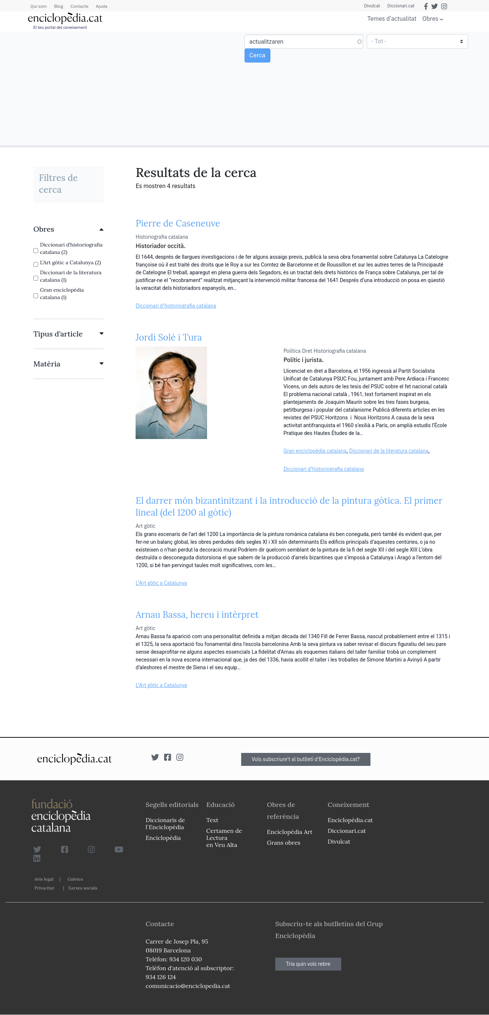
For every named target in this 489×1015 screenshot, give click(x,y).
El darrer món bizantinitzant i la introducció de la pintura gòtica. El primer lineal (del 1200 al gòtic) (289, 506)
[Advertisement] (123, 88)
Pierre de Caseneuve (178, 223)
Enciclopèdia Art (290, 831)
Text (212, 820)
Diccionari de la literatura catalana (389, 451)
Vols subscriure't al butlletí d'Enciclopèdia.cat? (306, 759)
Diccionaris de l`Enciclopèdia (165, 823)
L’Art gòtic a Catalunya (161, 583)
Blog (58, 6)
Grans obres (283, 842)
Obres (430, 18)
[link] (68, 229)
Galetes (75, 879)
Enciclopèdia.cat (350, 820)
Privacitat (44, 888)
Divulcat (372, 6)
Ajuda (101, 6)
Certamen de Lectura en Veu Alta (224, 837)
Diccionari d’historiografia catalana (176, 305)
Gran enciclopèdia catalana (314, 451)
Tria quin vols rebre (308, 964)
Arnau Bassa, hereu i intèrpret (197, 614)
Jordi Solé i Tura (169, 337)
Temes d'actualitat (391, 18)
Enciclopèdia (163, 837)
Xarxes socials (82, 888)
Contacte (79, 6)
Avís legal (43, 879)
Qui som (38, 6)
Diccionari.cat (401, 6)
